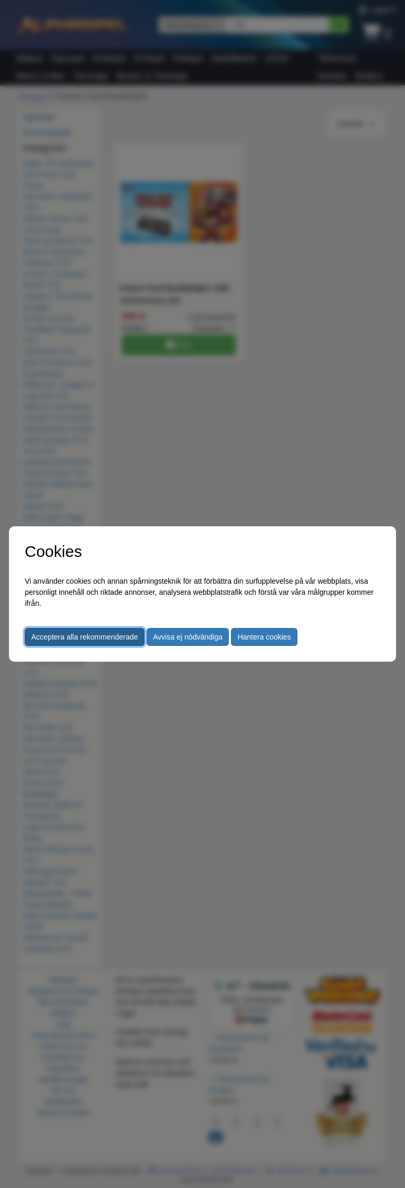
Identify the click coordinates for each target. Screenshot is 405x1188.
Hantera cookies (264, 637)
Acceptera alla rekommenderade (84, 637)
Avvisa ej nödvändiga (188, 637)
